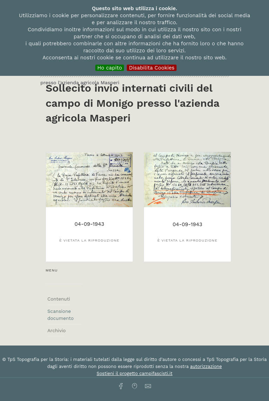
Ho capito (109, 68)
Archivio (56, 330)
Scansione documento (60, 314)
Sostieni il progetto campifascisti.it (134, 373)
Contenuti (58, 299)
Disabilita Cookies (151, 68)
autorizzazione (206, 366)
